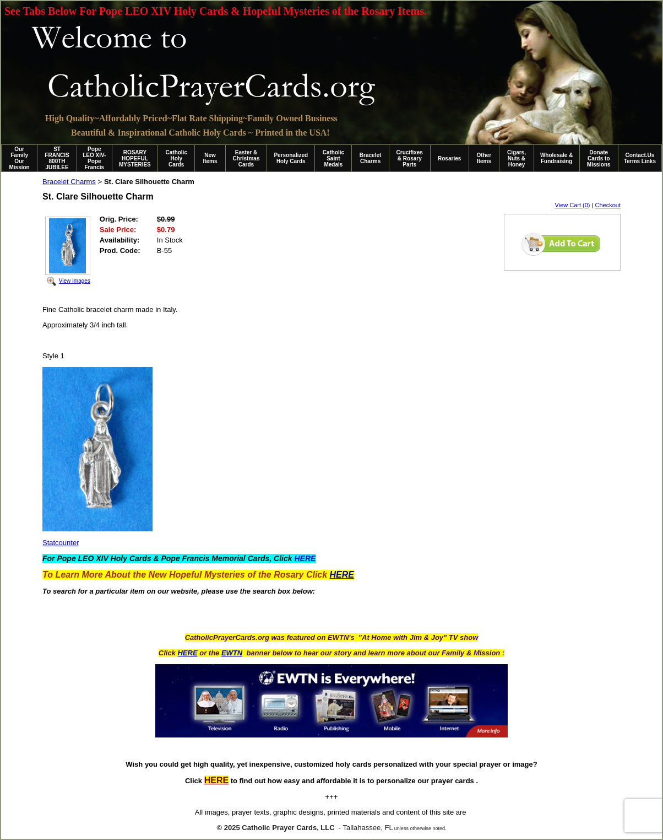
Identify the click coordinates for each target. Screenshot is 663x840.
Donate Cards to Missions (599, 158)
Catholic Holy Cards (176, 158)
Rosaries (449, 158)
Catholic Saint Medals (333, 158)
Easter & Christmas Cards (246, 158)
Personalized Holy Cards (291, 158)
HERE (187, 653)
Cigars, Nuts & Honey (516, 158)
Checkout (608, 205)
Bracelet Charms (370, 158)
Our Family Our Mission (19, 158)
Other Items (484, 158)
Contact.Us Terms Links (640, 158)
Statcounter (60, 543)
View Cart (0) (572, 205)
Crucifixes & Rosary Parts (409, 158)
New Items (210, 158)
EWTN (231, 653)
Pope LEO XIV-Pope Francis (94, 158)
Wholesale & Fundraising (556, 158)
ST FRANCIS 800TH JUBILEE (57, 158)
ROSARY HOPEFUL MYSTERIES (135, 158)
